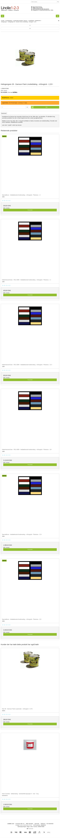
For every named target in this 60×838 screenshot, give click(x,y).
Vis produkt (30, 210)
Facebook (30, 828)
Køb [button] (39, 107)
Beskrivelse (3, 113)
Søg (58, 1)
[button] (30, 25)
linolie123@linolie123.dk (26, 825)
